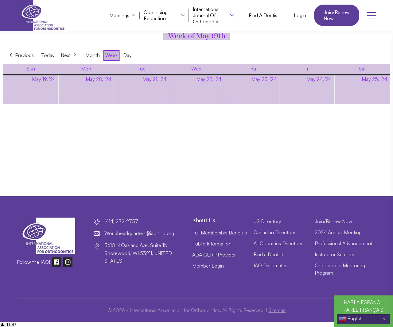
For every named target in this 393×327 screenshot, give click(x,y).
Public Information (212, 244)
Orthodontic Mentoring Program (340, 269)
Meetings (119, 15)
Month (92, 55)
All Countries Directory (278, 243)
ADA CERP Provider (214, 255)
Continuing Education (156, 15)
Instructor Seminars (335, 254)
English (351, 319)
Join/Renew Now (337, 15)
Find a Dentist (264, 15)
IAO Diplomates (270, 265)
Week (111, 55)
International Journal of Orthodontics (207, 15)
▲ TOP (8, 324)
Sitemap (277, 310)
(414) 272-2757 (121, 221)
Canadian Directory (274, 232)
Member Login (208, 266)
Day (127, 55)
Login (300, 15)
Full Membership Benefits (219, 233)
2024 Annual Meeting (338, 232)
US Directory (267, 221)
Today (48, 55)
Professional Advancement (343, 243)
